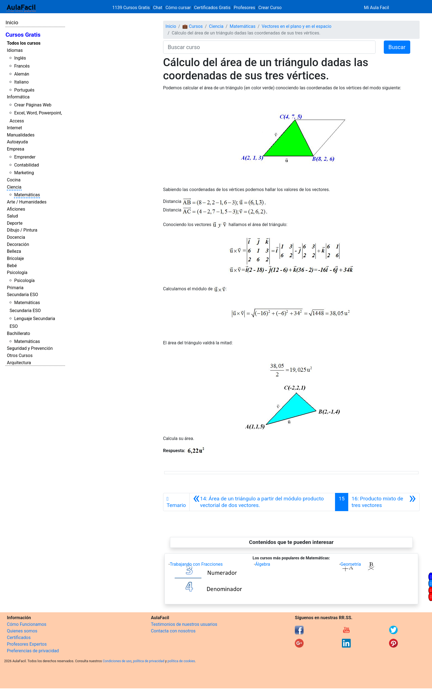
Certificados (19, 637)
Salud (12, 216)
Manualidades (20, 135)
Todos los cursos (23, 43)
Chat (157, 7)
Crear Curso (270, 7)
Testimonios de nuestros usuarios (184, 624)
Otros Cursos (20, 355)
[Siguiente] (384, 502)
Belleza (14, 251)
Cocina (13, 180)
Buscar (397, 47)
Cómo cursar (178, 7)
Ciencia (14, 187)
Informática (18, 97)
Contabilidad (26, 165)
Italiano (21, 82)
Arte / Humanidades (27, 202)
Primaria (15, 287)
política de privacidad (148, 661)
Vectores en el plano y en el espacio (296, 26)
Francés (21, 66)
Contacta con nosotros (173, 631)
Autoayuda (17, 141)
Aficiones (16, 209)
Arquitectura (19, 362)
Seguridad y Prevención (30, 348)
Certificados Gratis (212, 7)
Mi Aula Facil (376, 7)
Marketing (24, 172)
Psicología (17, 272)
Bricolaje (15, 258)
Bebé (12, 265)
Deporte (15, 223)
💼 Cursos (192, 26)
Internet (14, 127)
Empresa (15, 149)
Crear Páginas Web (32, 105)
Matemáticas (27, 194)
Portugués (24, 90)
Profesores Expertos (27, 644)
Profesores (244, 7)
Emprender (25, 157)
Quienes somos (22, 631)
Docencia (16, 237)
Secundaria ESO (22, 294)
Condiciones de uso (117, 661)
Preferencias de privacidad (33, 650)
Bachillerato (18, 333)
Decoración (18, 244)
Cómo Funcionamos (26, 624)
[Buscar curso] (269, 47)
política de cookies (181, 661)
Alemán (21, 74)
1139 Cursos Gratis (131, 7)
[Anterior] (262, 502)
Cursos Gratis (23, 34)
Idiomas (15, 50)
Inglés (20, 58)
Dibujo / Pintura (22, 230)
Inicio (12, 22)
